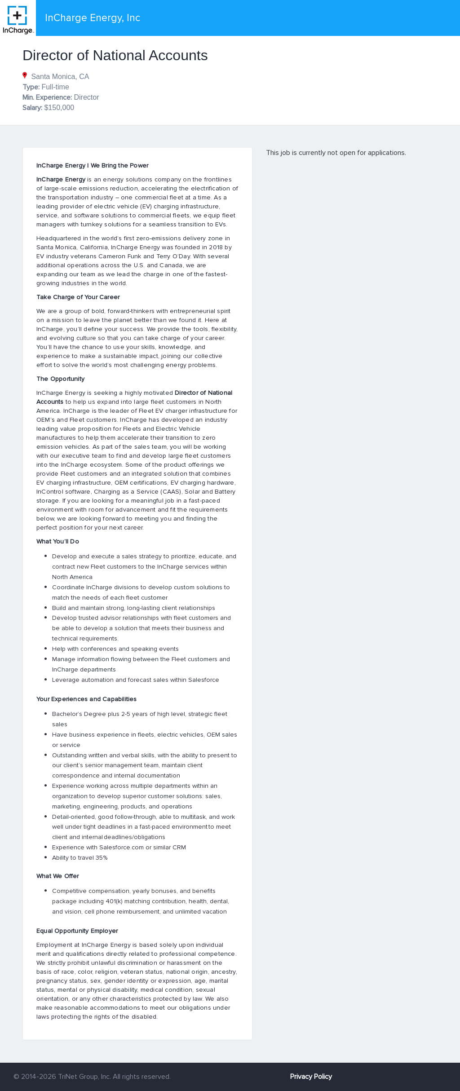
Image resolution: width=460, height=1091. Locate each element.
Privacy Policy (311, 1076)
